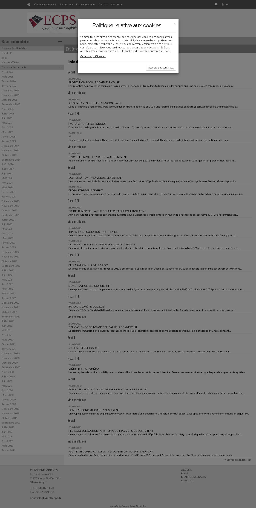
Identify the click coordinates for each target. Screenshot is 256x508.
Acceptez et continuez (161, 67)
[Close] (175, 24)
